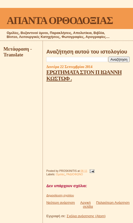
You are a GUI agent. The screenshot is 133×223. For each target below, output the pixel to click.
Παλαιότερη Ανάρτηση (113, 203)
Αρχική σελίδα (86, 205)
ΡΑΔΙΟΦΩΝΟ (74, 174)
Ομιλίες (60, 174)
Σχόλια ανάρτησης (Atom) (86, 216)
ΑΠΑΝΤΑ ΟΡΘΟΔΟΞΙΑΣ (60, 20)
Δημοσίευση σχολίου (60, 195)
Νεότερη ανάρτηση (60, 203)
